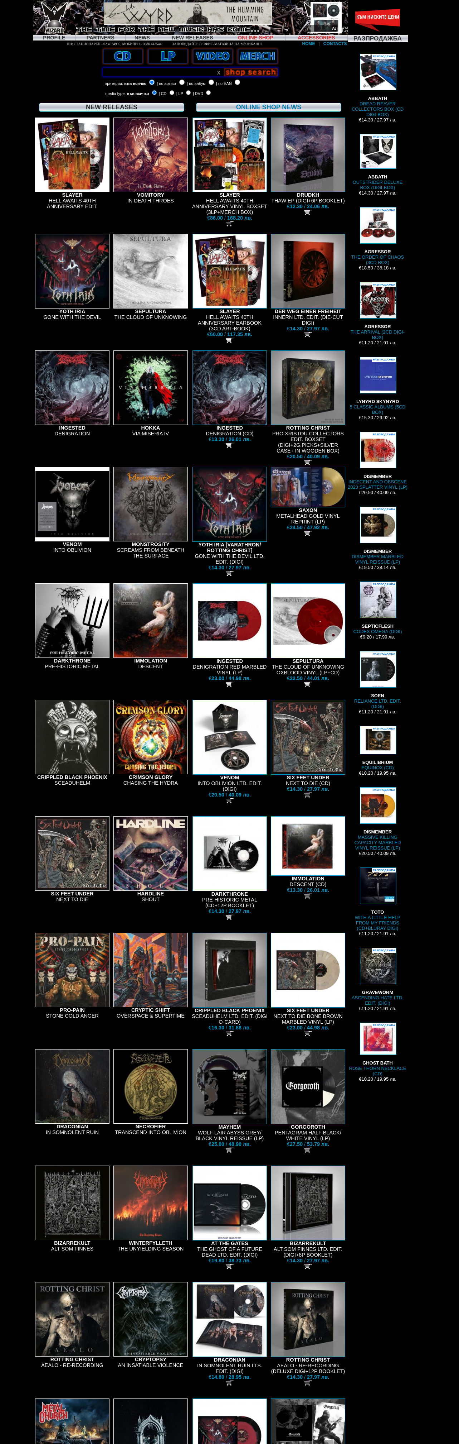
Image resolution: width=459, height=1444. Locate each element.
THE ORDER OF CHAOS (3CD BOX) (377, 236)
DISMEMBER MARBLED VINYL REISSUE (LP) (378, 536)
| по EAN (224, 83)
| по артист (166, 83)
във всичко (135, 83)
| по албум (196, 83)
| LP (179, 93)
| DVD (198, 93)
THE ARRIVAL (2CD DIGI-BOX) (378, 311)
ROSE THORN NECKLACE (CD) (377, 1049)
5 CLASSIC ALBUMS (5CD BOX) (377, 386)
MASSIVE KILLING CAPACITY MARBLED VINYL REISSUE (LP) (378, 819)
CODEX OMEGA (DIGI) (377, 608)
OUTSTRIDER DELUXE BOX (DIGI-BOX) (378, 162)
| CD (163, 93)
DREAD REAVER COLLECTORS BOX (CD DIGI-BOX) (378, 85)
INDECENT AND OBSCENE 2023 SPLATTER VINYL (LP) (377, 461)
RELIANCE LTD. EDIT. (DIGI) (377, 680)
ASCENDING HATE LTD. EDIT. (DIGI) (378, 977)
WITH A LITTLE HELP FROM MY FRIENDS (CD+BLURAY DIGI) (377, 899)
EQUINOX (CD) (378, 748)
